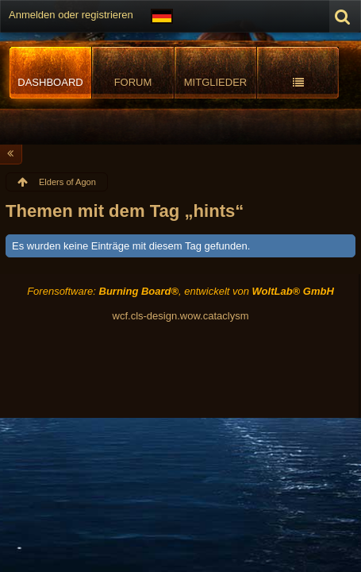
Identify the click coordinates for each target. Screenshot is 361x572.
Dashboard (50, 82)
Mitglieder (215, 82)
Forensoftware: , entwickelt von (180, 291)
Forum (133, 82)
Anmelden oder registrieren (71, 15)
